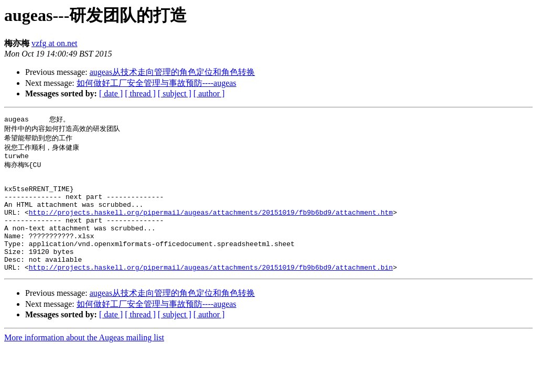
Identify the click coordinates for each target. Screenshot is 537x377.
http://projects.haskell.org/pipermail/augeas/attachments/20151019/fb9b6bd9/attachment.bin (211, 291)
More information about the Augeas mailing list (84, 362)
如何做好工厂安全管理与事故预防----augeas (157, 83)
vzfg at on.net (54, 43)
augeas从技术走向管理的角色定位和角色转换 (172, 72)
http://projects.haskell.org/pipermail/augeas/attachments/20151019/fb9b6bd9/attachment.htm (211, 225)
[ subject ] (174, 93)
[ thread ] (140, 93)
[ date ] (111, 93)
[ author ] (209, 93)
